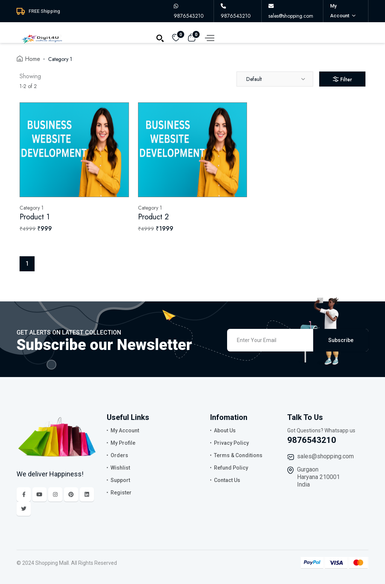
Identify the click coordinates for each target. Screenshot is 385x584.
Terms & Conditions (238, 455)
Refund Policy (231, 468)
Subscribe (340, 340)
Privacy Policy (231, 443)
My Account (125, 430)
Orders (119, 455)
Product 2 (153, 216)
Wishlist (120, 468)
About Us (225, 430)
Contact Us (227, 480)
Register (121, 493)
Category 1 (60, 59)
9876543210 (311, 440)
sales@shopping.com (325, 456)
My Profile (123, 443)
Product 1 (35, 216)
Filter (342, 79)
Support (120, 480)
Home (32, 59)
